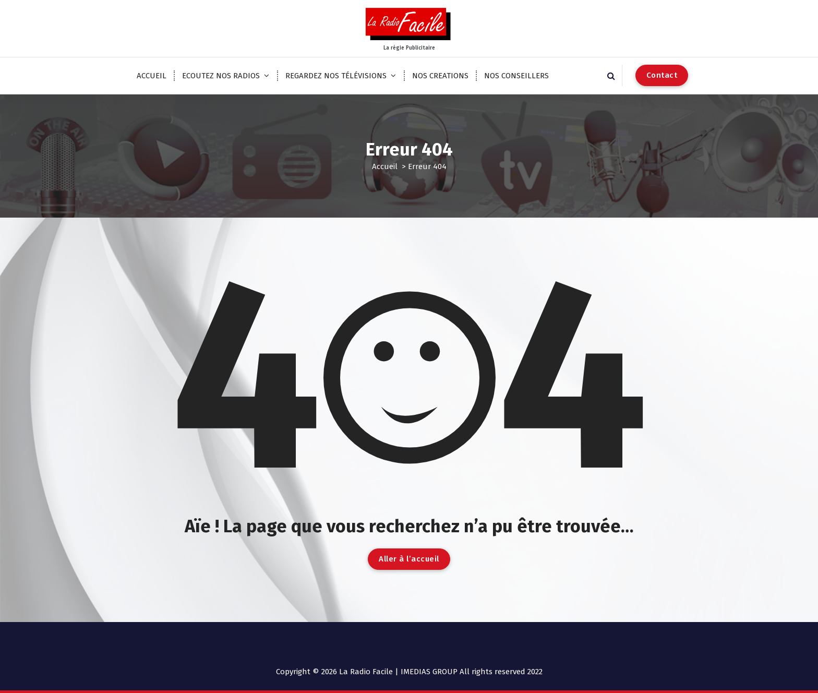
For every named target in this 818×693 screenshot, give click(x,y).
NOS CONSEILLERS (516, 75)
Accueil (385, 166)
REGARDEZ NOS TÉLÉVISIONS (336, 75)
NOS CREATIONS (440, 75)
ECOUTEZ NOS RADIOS (221, 75)
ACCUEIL (151, 75)
